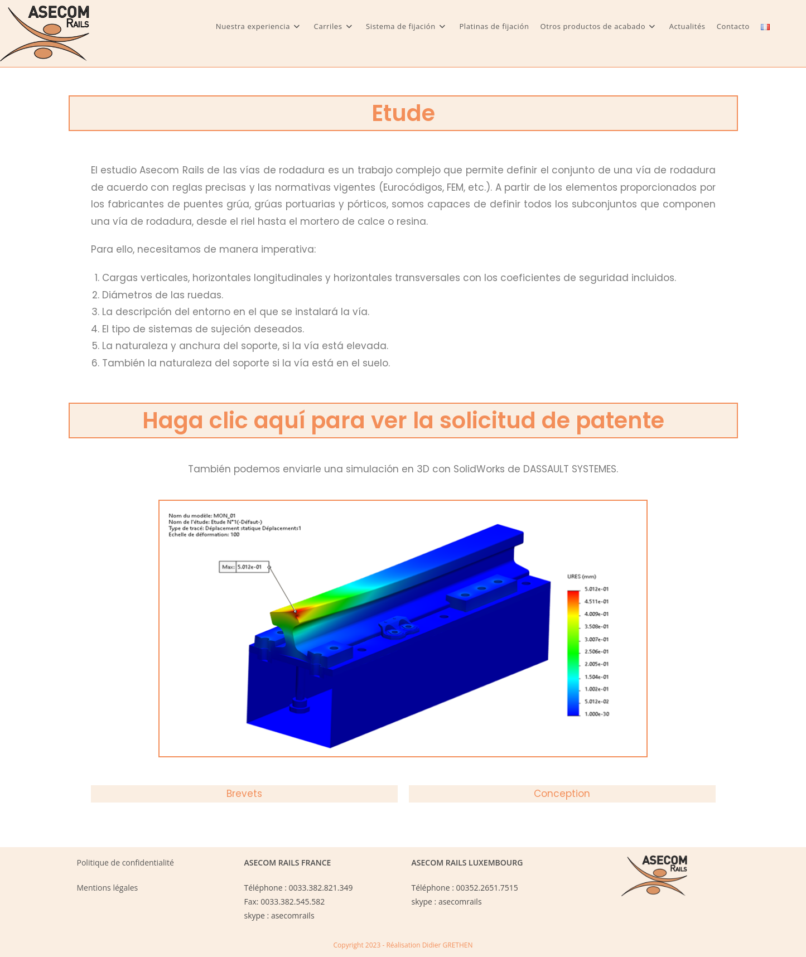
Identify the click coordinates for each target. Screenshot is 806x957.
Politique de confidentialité (125, 862)
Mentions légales (107, 887)
